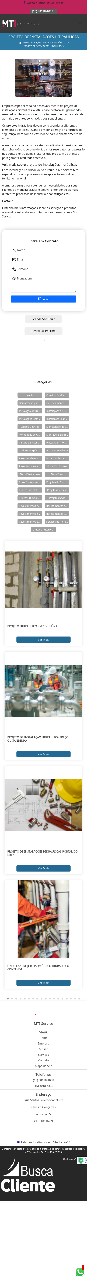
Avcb (30, 395)
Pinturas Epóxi (30, 450)
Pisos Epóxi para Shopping (30, 482)
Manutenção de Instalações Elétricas (57, 426)
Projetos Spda (57, 498)
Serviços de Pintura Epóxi (57, 521)
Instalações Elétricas (30, 418)
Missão (43, 1049)
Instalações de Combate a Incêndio (57, 411)
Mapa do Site (43, 1066)
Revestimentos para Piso (30, 521)
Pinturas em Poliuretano (57, 442)
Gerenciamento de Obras (57, 403)
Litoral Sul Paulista (44, 331)
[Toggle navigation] (80, 23)
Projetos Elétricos (57, 490)
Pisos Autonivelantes (30, 466)
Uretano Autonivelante (44, 529)
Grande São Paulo (43, 319)
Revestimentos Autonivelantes (30, 505)
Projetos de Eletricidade (30, 490)
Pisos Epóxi (57, 474)
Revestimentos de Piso (57, 505)
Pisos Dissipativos (30, 474)
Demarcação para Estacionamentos (30, 403)
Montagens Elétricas (57, 434)
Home (44, 1038)
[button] (8, 998)
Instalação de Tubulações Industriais (30, 411)
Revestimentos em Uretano (30, 513)
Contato (43, 1060)
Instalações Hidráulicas (57, 418)
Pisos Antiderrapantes (57, 458)
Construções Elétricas (57, 395)
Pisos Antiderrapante (30, 458)
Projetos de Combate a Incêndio (57, 482)
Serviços (43, 1055)
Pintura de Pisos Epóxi (30, 442)
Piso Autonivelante (57, 450)
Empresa (43, 1043)
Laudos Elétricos (29, 426)
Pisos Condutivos (57, 466)
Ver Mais (43, 640)
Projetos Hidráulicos (30, 498)
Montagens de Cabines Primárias (30, 434)
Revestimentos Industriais (57, 513)
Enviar (45, 299)
